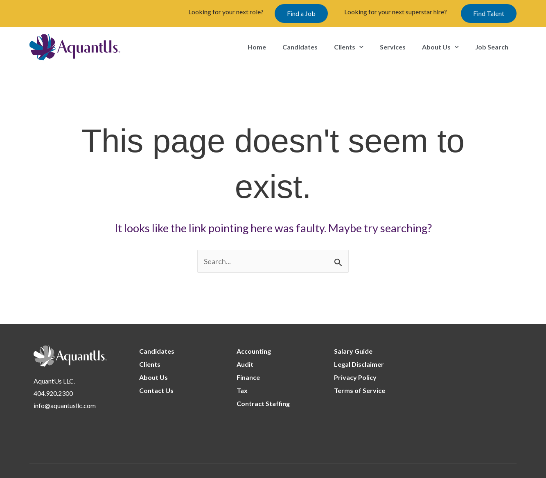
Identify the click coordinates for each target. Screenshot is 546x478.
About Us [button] (440, 46)
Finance (248, 377)
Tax (242, 390)
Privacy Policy (355, 377)
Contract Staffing (263, 403)
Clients (149, 364)
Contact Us (156, 390)
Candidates (300, 47)
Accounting (254, 351)
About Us (153, 377)
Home (257, 47)
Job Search (491, 47)
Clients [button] (348, 46)
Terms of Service (359, 390)
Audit (245, 364)
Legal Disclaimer (359, 364)
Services (393, 47)
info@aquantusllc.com (65, 405)
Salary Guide (353, 351)
